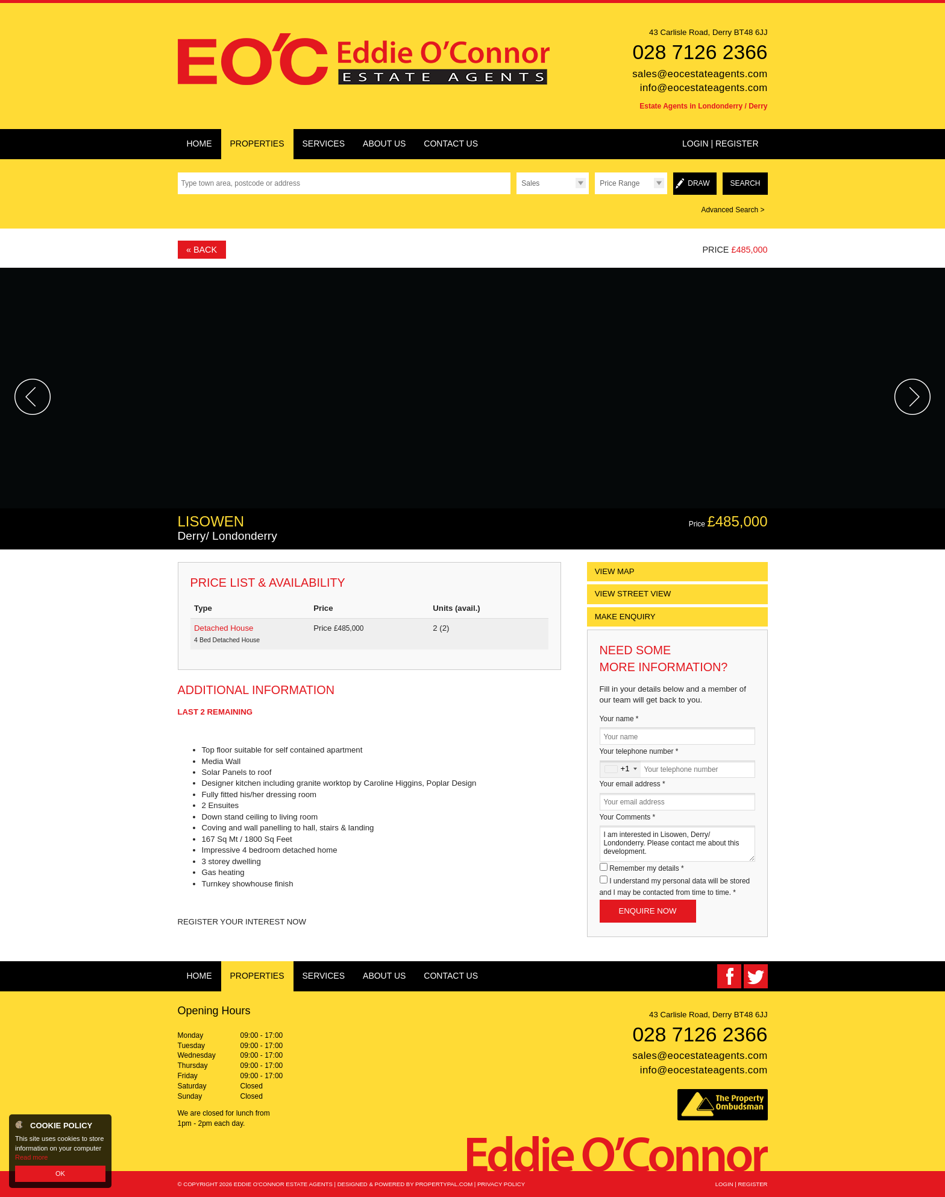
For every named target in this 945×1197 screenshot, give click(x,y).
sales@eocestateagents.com (699, 74)
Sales (530, 183)
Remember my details (646, 868)
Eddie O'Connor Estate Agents (283, 1184)
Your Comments (628, 817)
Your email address (632, 784)
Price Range (619, 183)
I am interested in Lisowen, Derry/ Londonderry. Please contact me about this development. (677, 843)
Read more (31, 1157)
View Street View (633, 593)
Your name (619, 719)
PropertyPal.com (443, 1184)
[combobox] (620, 769)
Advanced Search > (732, 210)
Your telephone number (639, 751)
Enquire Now (648, 910)
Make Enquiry (625, 616)
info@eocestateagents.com (704, 87)
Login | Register (720, 143)
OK (60, 1173)
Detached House (223, 628)
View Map (615, 571)
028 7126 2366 (699, 52)
